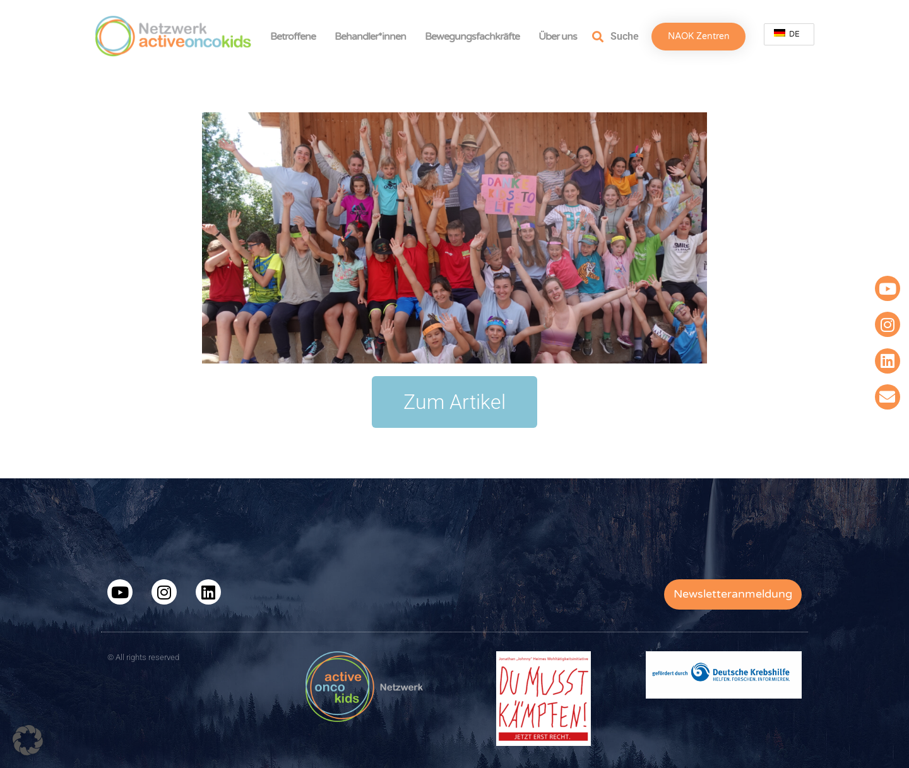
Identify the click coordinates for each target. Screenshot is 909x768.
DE (787, 33)
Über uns (560, 36)
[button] (28, 740)
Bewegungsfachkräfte (475, 36)
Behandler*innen (373, 36)
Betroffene (296, 36)
